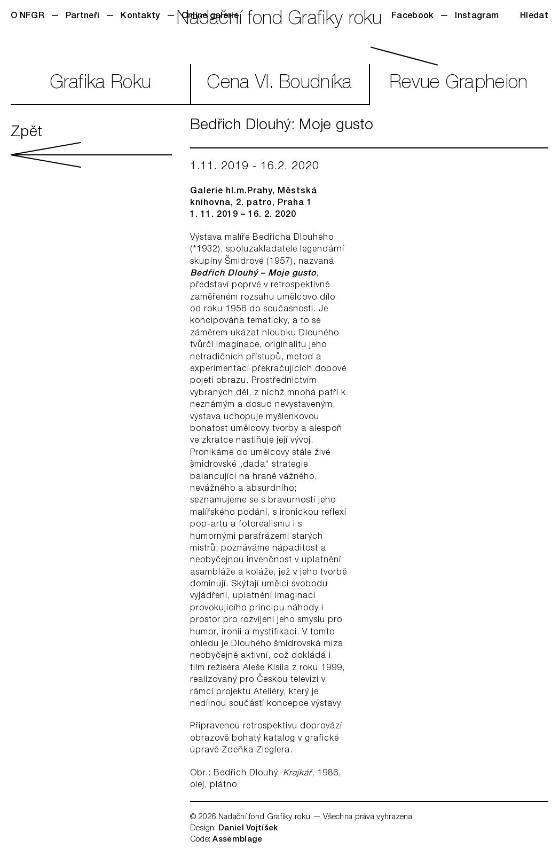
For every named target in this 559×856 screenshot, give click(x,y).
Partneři (82, 16)
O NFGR (27, 16)
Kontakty (140, 16)
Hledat (534, 16)
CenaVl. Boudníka (279, 84)
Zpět (91, 146)
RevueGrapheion (459, 84)
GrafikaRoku (101, 84)
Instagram (477, 16)
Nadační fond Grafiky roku (279, 20)
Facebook (412, 16)
